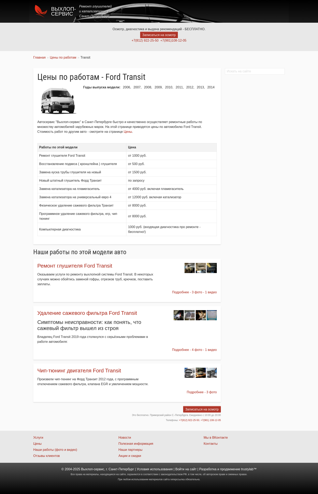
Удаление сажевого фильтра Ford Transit (87, 313)
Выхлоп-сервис (63, 11)
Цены (210, 11)
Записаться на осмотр (159, 35)
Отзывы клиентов (46, 456)
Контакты (273, 11)
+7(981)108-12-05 (173, 40)
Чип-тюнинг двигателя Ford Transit (79, 371)
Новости (124, 437)
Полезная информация (135, 443)
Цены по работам (63, 57)
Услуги (194, 11)
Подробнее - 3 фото (202, 392)
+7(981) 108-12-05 (211, 420)
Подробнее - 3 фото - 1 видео (194, 292)
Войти (180, 469)
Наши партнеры (130, 449)
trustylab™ (249, 469)
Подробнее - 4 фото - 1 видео (194, 349)
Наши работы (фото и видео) (55, 449)
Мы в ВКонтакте (216, 437)
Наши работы (249, 11)
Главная (175, 11)
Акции (226, 11)
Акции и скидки (129, 456)
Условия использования (155, 469)
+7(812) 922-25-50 (145, 40)
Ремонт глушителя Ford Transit (74, 266)
